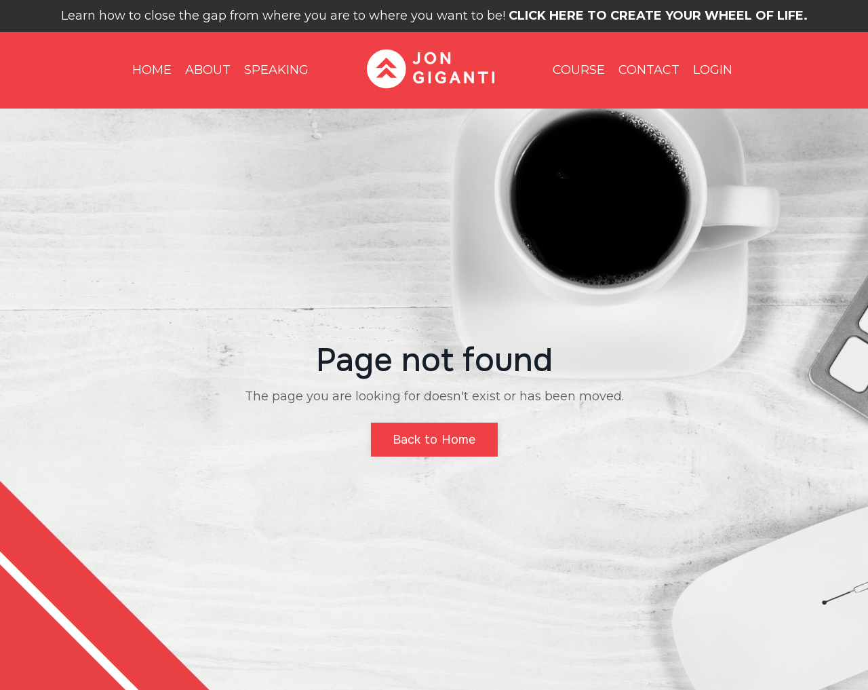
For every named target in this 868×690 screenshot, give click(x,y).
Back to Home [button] (434, 439)
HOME (152, 69)
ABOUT (208, 69)
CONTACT (648, 69)
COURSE (579, 69)
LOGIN (712, 69)
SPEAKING (276, 69)
